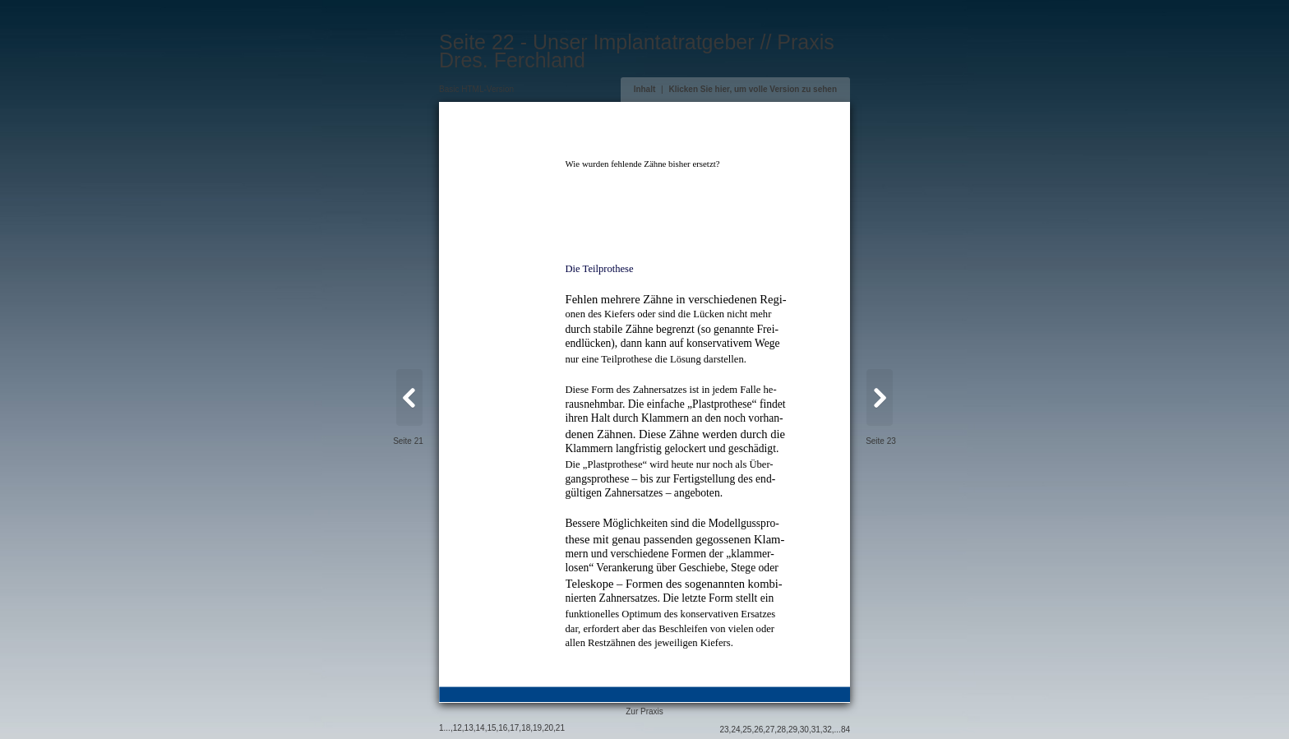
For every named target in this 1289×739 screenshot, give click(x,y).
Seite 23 (881, 441)
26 (758, 729)
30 (804, 729)
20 (548, 727)
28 (781, 729)
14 (480, 727)
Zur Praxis (644, 711)
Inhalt (645, 89)
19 (537, 727)
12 (457, 727)
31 (815, 729)
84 (845, 729)
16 (502, 727)
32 (827, 729)
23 (723, 729)
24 (735, 729)
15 (491, 727)
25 (746, 729)
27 (769, 729)
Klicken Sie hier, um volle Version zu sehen (752, 89)
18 (525, 727)
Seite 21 (408, 441)
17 (514, 727)
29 (792, 729)
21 (560, 727)
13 (469, 727)
